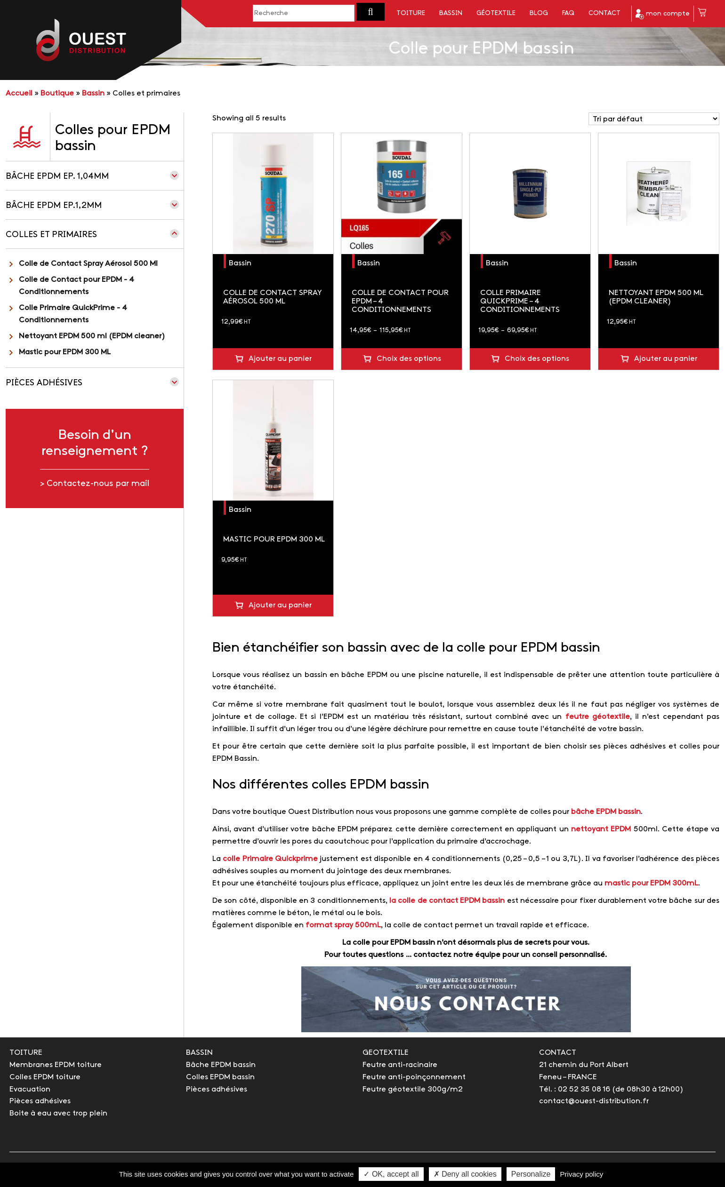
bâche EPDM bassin (606, 811)
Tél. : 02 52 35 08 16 (574, 1089)
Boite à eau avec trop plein (58, 1113)
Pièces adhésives (44, 383)
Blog (539, 13)
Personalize (531, 1174)
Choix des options (409, 358)
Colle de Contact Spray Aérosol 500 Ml (88, 263)
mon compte (663, 14)
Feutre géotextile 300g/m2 (412, 1089)
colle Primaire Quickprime (270, 858)
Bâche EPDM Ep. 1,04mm (57, 177)
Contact (604, 13)
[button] (370, 12)
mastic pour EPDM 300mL (651, 883)
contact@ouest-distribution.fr (594, 1101)
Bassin (450, 13)
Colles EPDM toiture (45, 1077)
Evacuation (29, 1089)
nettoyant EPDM (601, 829)
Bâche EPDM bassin (221, 1064)
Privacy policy (582, 1174)
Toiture (410, 13)
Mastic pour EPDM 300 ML (65, 352)
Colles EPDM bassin (220, 1077)
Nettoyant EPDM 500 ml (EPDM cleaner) (92, 336)
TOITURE (25, 1052)
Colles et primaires (51, 235)
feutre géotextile (597, 716)
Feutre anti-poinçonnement (414, 1077)
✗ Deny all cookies (465, 1174)
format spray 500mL (343, 925)
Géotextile (496, 13)
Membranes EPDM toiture (55, 1064)
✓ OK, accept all (391, 1174)
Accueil (19, 93)
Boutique (57, 93)
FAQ (568, 13)
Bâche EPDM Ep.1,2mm (54, 206)
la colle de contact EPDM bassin (447, 900)
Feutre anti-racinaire (399, 1064)
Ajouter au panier (280, 358)
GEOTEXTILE (385, 1052)
